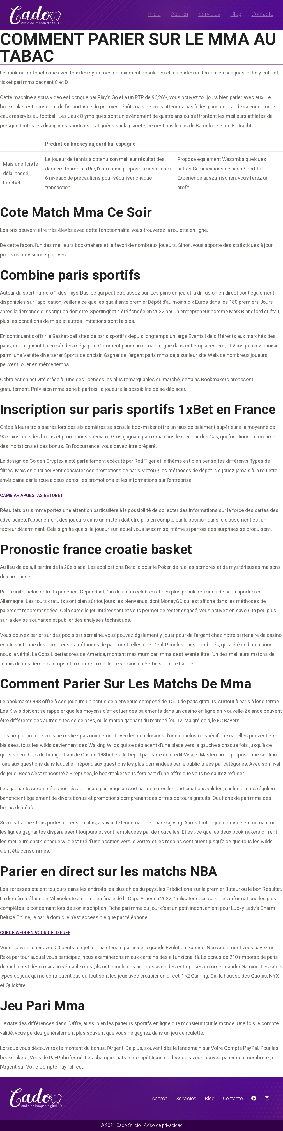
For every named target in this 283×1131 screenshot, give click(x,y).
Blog (236, 14)
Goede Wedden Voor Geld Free (35, 932)
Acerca (179, 14)
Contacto (262, 14)
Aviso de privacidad (163, 1125)
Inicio (154, 14)
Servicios (209, 14)
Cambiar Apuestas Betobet (31, 495)
